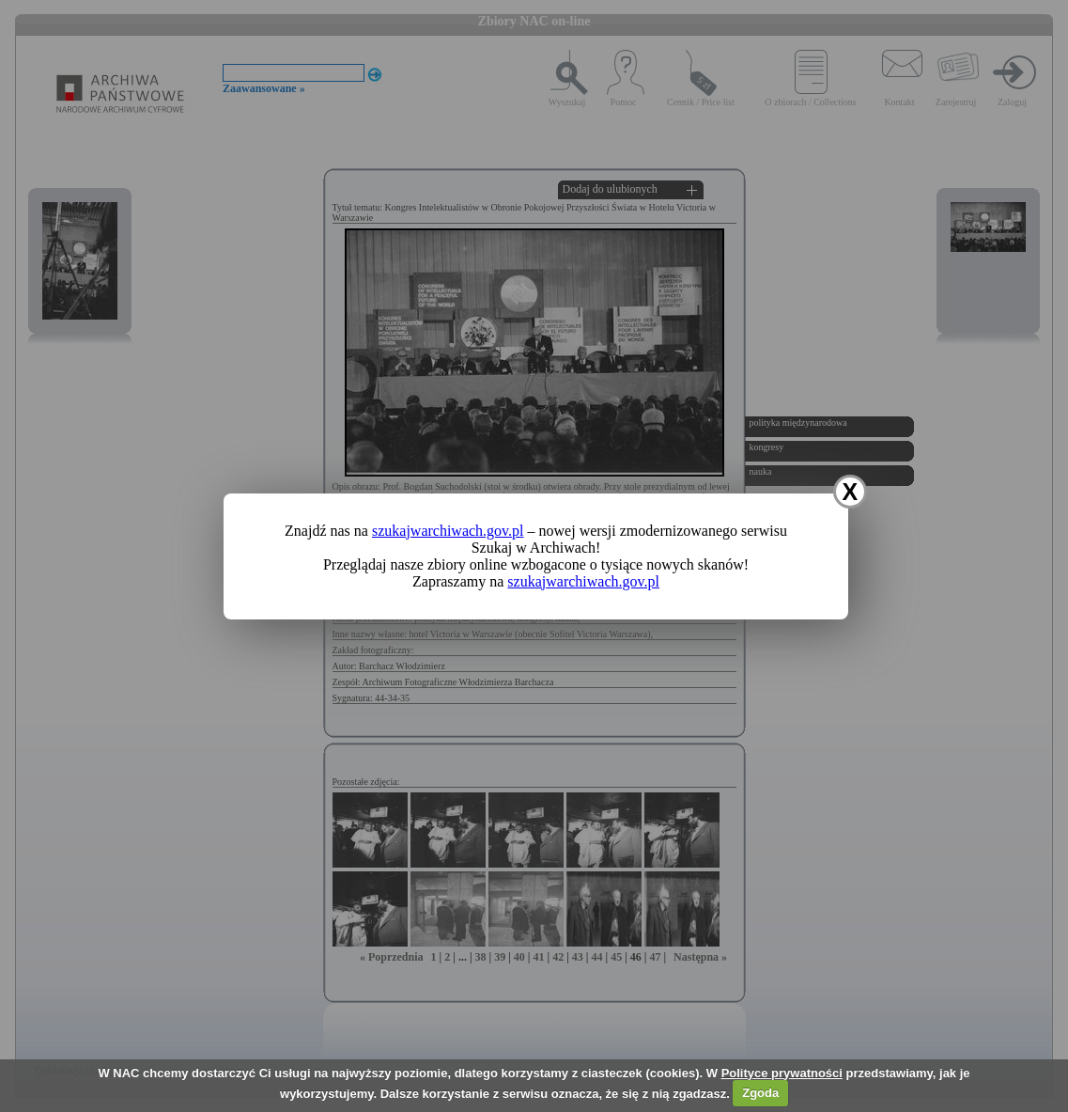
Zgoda (760, 1093)
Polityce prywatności (782, 1073)
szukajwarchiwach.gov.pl (448, 531)
